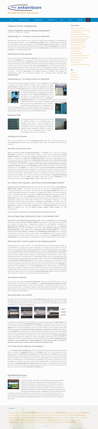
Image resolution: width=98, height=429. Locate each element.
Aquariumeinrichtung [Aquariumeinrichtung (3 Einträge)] (43, 412)
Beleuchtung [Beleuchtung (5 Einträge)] (61, 413)
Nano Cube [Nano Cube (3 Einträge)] (58, 420)
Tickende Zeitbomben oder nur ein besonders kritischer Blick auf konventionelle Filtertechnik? (79, 40)
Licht (61, 20)
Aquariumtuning (75, 51)
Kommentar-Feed (75, 77)
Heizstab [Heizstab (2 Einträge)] (17, 417)
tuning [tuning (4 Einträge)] (55, 422)
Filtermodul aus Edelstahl (77, 28)
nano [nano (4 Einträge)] (83, 418)
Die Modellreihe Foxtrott (17, 375)
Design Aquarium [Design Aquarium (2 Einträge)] (35, 415)
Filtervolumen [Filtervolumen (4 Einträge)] (80, 415)
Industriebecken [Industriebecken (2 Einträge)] (22, 417)
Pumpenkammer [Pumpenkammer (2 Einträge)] (22, 422)
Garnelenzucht (51, 20)
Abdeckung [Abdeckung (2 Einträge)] (14, 412)
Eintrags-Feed (74, 75)
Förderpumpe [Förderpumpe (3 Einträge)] (12, 417)
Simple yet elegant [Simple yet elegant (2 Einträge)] (49, 422)
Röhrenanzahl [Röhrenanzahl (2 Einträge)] (34, 422)
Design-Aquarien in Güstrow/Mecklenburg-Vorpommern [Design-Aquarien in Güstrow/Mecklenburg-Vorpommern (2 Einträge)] (22, 415)
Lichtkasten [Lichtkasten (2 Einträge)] (55, 417)
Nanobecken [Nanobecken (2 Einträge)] (45, 420)
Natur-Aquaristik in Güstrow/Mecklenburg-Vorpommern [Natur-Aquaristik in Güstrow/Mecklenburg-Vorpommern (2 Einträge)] (71, 420)
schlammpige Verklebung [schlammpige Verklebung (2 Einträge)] (41, 422)
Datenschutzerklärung (23, 20)
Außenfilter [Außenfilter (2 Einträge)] (51, 412)
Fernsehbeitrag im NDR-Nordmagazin (80, 36)
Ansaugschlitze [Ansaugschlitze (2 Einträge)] (19, 412)
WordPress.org (74, 79)
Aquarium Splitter (75, 62)
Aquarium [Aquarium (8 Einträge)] (32, 412)
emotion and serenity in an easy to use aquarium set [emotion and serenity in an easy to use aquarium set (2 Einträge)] (60, 415)
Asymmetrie (26, 32)
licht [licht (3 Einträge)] (33, 417)
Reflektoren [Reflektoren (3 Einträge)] (28, 422)
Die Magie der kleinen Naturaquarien (80, 55)
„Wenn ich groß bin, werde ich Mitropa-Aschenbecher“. (29, 31)
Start (11, 20)
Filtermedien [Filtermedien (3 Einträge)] (73, 415)
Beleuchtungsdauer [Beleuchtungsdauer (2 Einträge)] (69, 412)
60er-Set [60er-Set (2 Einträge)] (10, 412)
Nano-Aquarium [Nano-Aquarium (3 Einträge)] (38, 420)
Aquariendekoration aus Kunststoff (79, 57)
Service (70, 20)
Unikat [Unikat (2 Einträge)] (59, 422)
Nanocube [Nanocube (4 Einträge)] (51, 420)
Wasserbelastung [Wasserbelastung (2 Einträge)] (63, 422)
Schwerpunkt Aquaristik (77, 53)
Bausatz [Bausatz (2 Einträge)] (54, 412)
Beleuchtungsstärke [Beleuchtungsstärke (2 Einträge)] (77, 412)
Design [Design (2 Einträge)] (10, 415)
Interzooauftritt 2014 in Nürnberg (79, 34)
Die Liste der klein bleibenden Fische (80, 64)
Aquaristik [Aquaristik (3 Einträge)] (25, 412)
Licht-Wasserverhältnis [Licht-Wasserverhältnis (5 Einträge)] (43, 418)
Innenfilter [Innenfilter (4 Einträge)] (29, 418)
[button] (88, 20)
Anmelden (73, 72)
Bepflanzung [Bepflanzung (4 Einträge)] (85, 413)
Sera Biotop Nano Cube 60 (77, 44)
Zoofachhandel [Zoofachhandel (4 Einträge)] (71, 422)
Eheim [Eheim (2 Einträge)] (49, 415)
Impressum (79, 20)
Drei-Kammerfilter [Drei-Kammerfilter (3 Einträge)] (43, 415)
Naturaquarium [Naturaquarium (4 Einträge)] (14, 422)
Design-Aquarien (38, 20)
